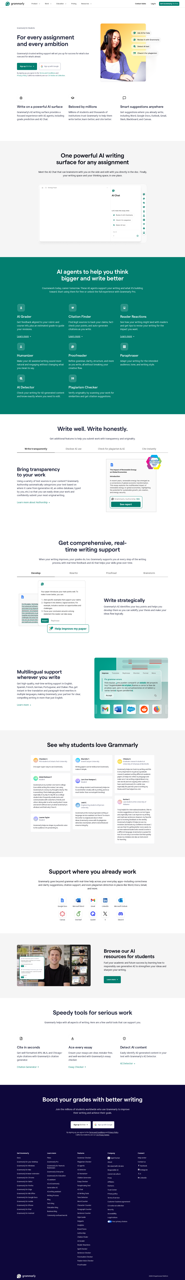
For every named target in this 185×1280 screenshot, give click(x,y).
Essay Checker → (77, 1067)
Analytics (80, 1225)
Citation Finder (82, 1237)
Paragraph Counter (84, 1209)
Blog (48, 1200)
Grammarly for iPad (24, 1209)
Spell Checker (82, 1249)
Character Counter (84, 1205)
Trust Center (112, 1190)
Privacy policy (113, 1194)
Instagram (143, 1170)
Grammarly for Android (25, 1213)
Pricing (73, 4)
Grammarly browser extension (28, 1174)
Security (111, 1210)
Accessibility (112, 1214)
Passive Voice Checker (85, 1261)
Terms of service (114, 1198)
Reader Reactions (83, 1245)
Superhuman (114, 1158)
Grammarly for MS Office (26, 1194)
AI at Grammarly (53, 1184)
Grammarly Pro (52, 1162)
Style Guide (81, 1217)
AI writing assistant (54, 1192)
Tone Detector (82, 1197)
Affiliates (111, 1182)
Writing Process (53, 1196)
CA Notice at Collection (56, 76)
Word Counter (82, 1201)
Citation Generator (84, 1178)
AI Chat (80, 1190)
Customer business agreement (119, 1202)
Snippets (80, 1221)
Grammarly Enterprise (55, 1172)
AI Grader (81, 1241)
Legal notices (112, 1218)
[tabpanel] (92, 485)
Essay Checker (82, 1182)
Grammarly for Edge (24, 1190)
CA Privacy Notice (102, 1135)
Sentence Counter (84, 1213)
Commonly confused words (57, 1215)
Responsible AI (113, 1170)
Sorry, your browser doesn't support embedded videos (92, 214)
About (110, 1162)
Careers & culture (114, 1174)
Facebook (142, 1166)
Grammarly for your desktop (27, 1162)
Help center (142, 1158)
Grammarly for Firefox (25, 1186)
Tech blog (50, 1203)
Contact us (142, 1162)
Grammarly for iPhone (25, 1205)
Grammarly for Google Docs (27, 1197)
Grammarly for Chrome (25, 1178)
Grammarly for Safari (24, 1182)
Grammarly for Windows (26, 1166)
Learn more (24, 336)
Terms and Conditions (47, 73)
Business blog (52, 1211)
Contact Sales (140, 4)
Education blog (52, 1207)
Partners (111, 1186)
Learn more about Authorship (33, 502)
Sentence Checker (84, 1253)
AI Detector (127, 1063)
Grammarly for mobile (25, 1201)
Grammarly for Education (56, 1176)
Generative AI (52, 1188)
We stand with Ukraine (116, 1166)
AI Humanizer (82, 1174)
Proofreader (82, 1265)
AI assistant (51, 1180)
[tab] (36, 450)
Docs (19, 1158)
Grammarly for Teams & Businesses (55, 1167)
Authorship (81, 1233)
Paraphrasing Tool (83, 1186)
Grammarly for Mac (24, 1170)
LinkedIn (142, 1178)
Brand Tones (81, 1229)
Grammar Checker (84, 1158)
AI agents (80, 1166)
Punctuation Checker (85, 1257)
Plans (49, 1158)
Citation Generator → (28, 1067)
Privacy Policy (22, 76)
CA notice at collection (116, 1206)
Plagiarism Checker (84, 1162)
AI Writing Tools (83, 1194)
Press (110, 1178)
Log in (153, 4)
